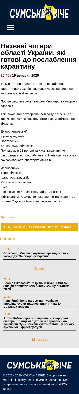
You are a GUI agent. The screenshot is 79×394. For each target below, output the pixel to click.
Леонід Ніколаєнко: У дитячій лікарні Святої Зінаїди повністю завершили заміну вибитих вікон (36, 286)
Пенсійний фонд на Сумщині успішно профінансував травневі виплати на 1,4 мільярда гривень (32, 303)
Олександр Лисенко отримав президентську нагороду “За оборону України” (35, 255)
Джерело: (8, 217)
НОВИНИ (7, 239)
